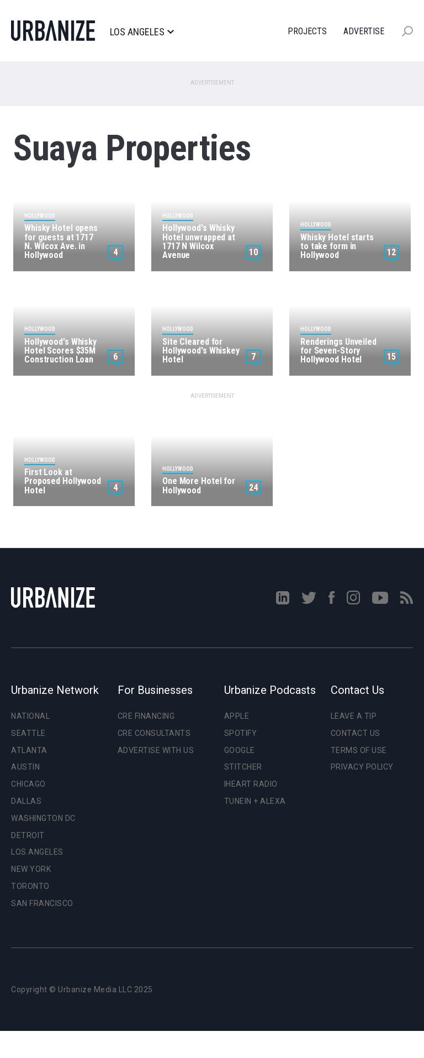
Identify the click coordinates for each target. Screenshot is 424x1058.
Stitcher (243, 766)
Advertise (363, 31)
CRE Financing (146, 716)
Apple (237, 716)
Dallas (26, 801)
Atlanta (29, 750)
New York (31, 869)
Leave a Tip (354, 716)
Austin (25, 766)
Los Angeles (141, 32)
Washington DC (43, 818)
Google (239, 750)
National (30, 716)
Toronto (30, 886)
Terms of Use (359, 750)
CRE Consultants (154, 733)
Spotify (240, 733)
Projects (307, 31)
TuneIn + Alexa (255, 801)
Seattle (28, 733)
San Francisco (42, 903)
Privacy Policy (362, 766)
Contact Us (355, 733)
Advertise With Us (156, 750)
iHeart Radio (251, 784)
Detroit (28, 835)
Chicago (28, 784)
